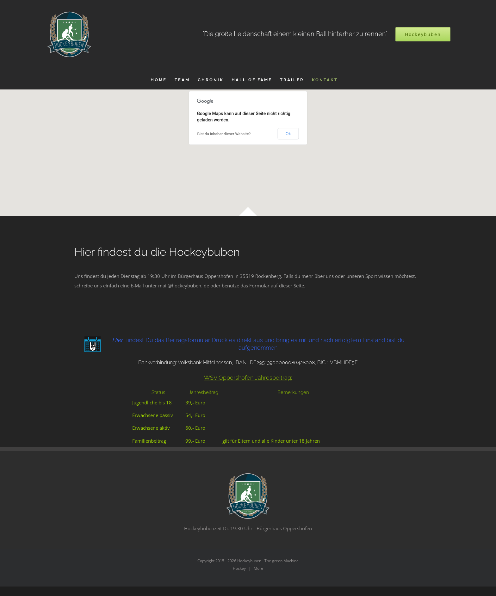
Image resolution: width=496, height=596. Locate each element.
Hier (118, 340)
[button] (248, 149)
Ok (288, 133)
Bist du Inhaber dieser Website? (224, 134)
